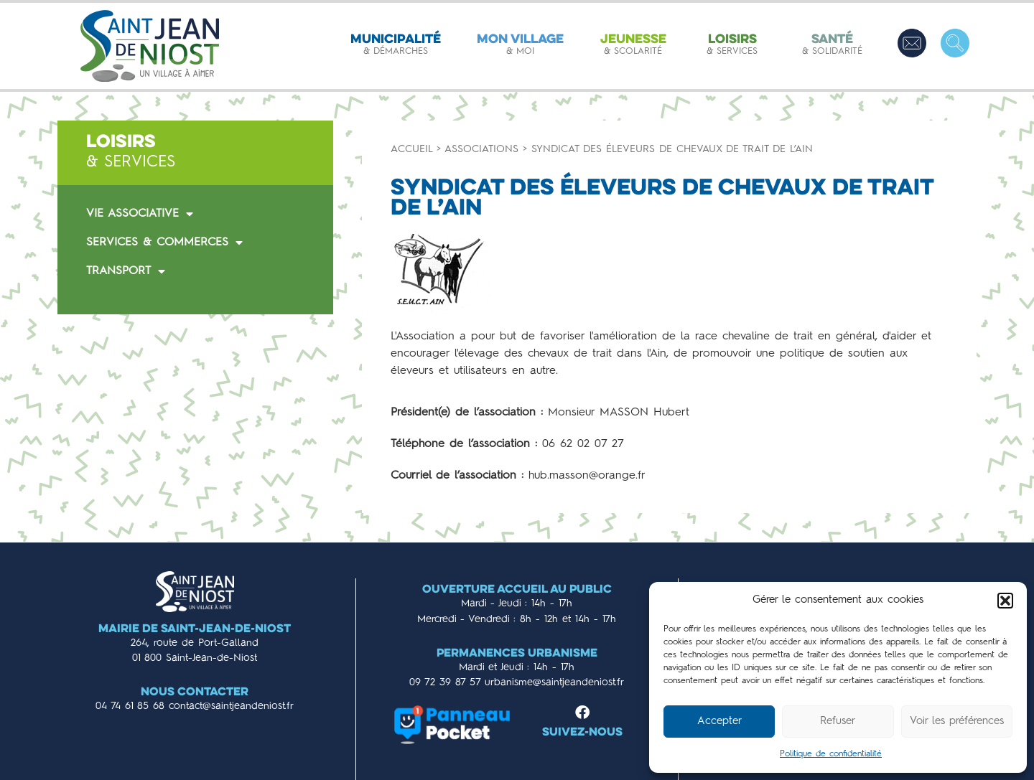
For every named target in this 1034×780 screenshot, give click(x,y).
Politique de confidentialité (831, 754)
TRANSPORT (125, 271)
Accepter (719, 721)
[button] (1005, 600)
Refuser (837, 721)
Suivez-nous (582, 732)
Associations (481, 149)
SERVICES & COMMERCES (164, 242)
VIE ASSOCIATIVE (139, 214)
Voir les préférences (957, 721)
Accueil (411, 149)
